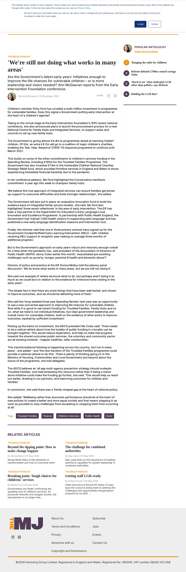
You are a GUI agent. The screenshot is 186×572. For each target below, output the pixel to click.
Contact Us (99, 542)
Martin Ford (17, 484)
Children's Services (68, 415)
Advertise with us (62, 542)
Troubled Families (27, 415)
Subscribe (98, 518)
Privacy (56, 534)
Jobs (95, 526)
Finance (47, 415)
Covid (109, 415)
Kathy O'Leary (75, 481)
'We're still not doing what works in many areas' (62, 66)
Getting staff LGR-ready (83, 476)
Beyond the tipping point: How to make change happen (32, 449)
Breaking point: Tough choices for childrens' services (32, 478)
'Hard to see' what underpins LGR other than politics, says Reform (151, 83)
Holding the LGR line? (144, 94)
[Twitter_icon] (19, 537)
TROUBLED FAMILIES (19, 56)
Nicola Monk (17, 456)
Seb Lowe (73, 456)
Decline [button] (154, 24)
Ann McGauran (29, 96)
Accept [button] (140, 24)
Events (96, 534)
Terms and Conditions (65, 526)
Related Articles (24, 435)
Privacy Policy (84, 8)
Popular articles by (150, 47)
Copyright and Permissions (69, 551)
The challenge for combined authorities (85, 449)
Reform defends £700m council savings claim (153, 73)
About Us (57, 518)
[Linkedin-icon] (12, 537)
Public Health (92, 415)
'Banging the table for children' (149, 62)
